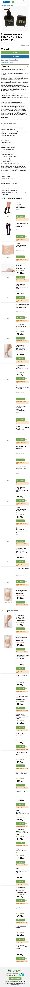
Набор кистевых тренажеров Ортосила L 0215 (22, 850)
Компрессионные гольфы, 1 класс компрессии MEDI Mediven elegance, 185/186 (20, 348)
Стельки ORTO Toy (20, 791)
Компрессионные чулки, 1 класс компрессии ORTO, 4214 (22, 225)
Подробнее (20, 277)
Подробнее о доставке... (7, 62)
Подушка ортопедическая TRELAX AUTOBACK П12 (22, 428)
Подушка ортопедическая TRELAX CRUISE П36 (22, 387)
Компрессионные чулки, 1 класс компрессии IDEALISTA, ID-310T (22, 657)
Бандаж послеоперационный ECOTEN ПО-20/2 (21, 245)
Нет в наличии (20, 216)
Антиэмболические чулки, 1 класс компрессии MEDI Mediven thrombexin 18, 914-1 (22, 551)
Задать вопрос (15, 56)
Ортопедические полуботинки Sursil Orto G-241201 (22, 947)
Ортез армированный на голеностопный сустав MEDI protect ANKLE (22, 306)
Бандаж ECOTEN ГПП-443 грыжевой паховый (21, 326)
